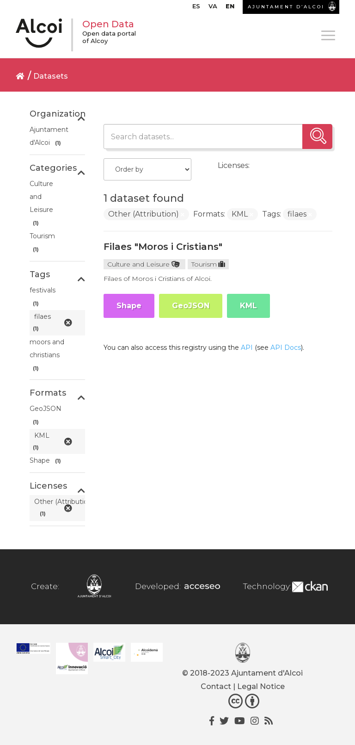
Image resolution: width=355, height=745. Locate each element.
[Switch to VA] (212, 8)
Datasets (50, 76)
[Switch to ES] (196, 8)
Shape (128, 305)
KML (248, 305)
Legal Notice (261, 686)
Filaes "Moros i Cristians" (163, 246)
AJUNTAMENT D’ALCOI (286, 7)
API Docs (285, 347)
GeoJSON (190, 305)
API (247, 347)
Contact (216, 686)
